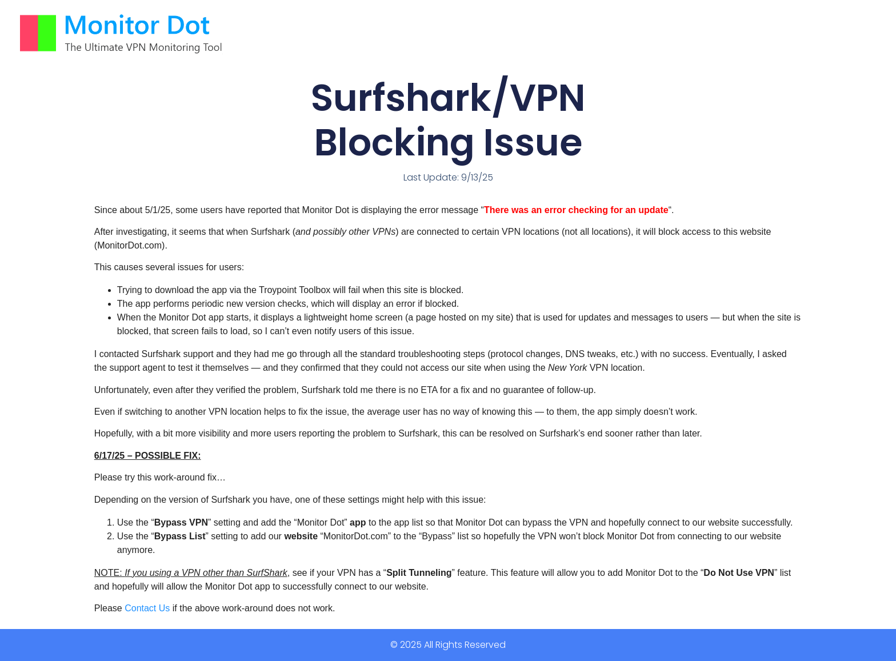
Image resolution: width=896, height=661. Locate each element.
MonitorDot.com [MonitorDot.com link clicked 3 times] (129, 245)
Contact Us (147, 608)
